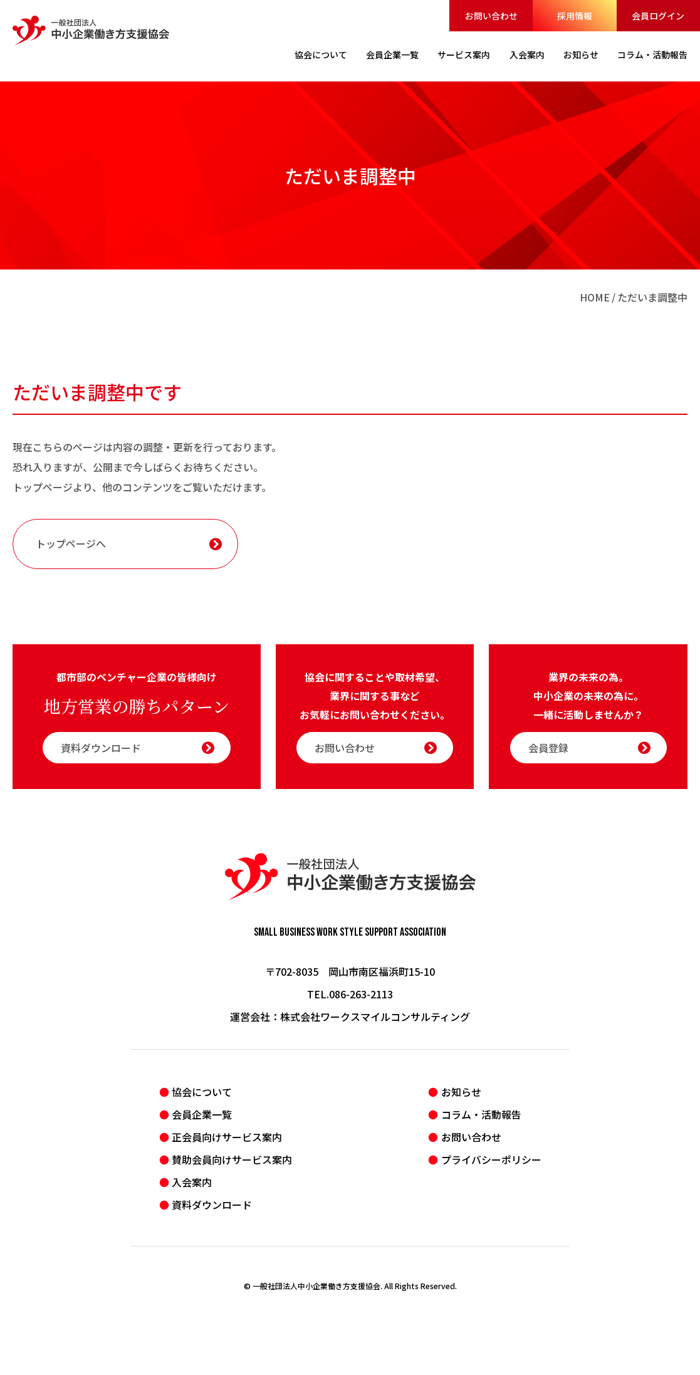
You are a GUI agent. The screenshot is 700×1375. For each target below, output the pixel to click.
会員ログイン (658, 15)
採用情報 (574, 15)
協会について (202, 1091)
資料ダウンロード (137, 747)
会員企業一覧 (202, 1114)
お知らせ (461, 1091)
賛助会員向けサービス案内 (232, 1159)
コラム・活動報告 (481, 1114)
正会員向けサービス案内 (227, 1136)
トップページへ (129, 543)
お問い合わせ (491, 15)
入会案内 (192, 1181)
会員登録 (589, 747)
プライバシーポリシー (491, 1159)
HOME (595, 297)
